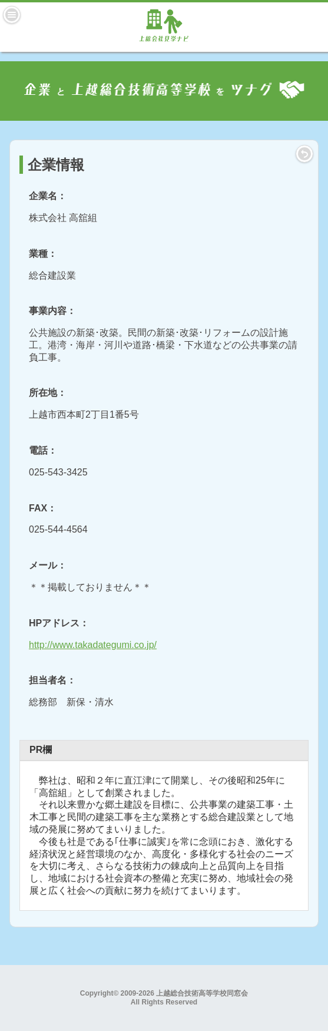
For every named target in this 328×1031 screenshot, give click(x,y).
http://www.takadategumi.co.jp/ (93, 645)
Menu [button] (12, 15)
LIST (304, 154)
